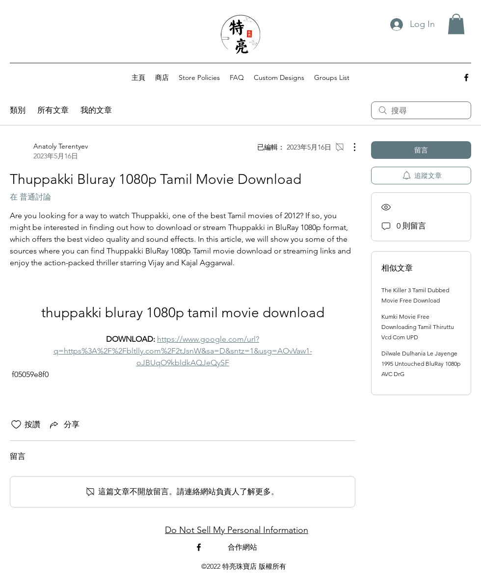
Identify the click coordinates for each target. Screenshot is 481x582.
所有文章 (53, 110)
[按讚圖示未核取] (16, 424)
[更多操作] (349, 147)
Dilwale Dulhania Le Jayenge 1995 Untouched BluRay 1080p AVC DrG (420, 364)
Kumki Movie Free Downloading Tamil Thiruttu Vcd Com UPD (417, 327)
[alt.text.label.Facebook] (466, 77)
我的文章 (96, 110)
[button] (456, 24)
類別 (18, 110)
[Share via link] (64, 424)
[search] (421, 110)
